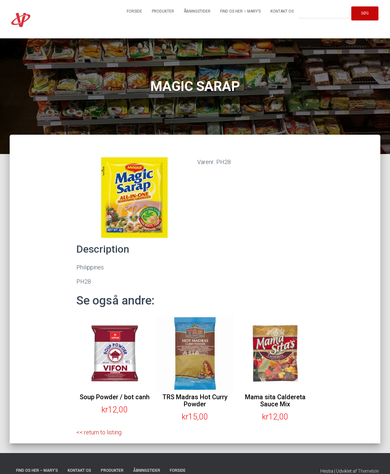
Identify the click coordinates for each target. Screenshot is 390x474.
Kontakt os (282, 11)
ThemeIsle (368, 471)
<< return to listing (99, 432)
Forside (134, 11)
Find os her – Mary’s (240, 11)
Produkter (163, 11)
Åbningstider (197, 11)
